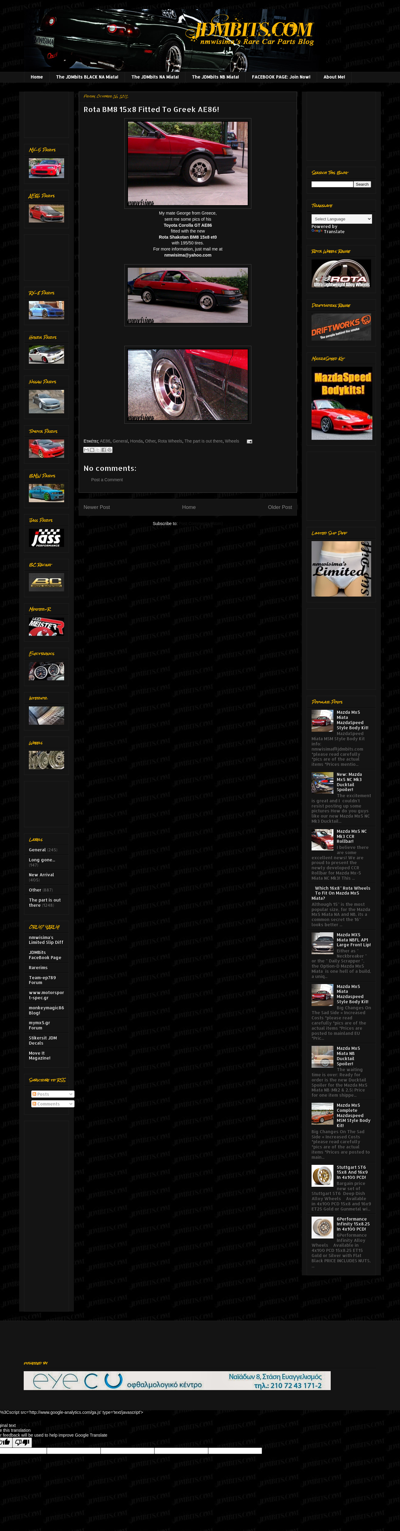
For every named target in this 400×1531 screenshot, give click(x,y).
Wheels (232, 441)
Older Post (280, 507)
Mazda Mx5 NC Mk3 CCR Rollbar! (352, 836)
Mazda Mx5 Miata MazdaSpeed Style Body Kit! (352, 719)
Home (37, 76)
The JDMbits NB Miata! (215, 76)
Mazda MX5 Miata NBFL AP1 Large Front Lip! (354, 940)
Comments (46, 1103)
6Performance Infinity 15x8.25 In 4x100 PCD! (353, 1224)
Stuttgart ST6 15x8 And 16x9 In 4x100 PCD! (352, 1172)
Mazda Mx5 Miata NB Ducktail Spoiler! (348, 1056)
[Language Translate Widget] (342, 219)
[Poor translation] (22, 1443)
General (120, 441)
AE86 (105, 441)
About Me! (334, 76)
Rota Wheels (170, 441)
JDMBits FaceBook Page (45, 955)
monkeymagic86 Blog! (46, 1010)
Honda (136, 441)
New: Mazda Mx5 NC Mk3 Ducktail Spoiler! (349, 782)
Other (150, 441)
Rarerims (38, 967)
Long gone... (42, 859)
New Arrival (41, 874)
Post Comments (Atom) (201, 523)
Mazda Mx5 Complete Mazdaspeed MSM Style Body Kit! (354, 1115)
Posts (41, 1094)
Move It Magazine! (39, 1055)
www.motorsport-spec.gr (46, 995)
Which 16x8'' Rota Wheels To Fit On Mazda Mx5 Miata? (341, 893)
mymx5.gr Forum (39, 1025)
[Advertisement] (48, 113)
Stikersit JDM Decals (43, 1040)
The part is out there (203, 441)
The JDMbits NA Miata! (155, 76)
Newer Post (97, 507)
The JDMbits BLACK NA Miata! (87, 76)
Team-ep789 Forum (42, 980)
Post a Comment (107, 479)
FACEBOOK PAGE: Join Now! (281, 76)
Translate (328, 231)
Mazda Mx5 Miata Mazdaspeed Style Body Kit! (352, 994)
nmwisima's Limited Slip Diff (46, 940)
